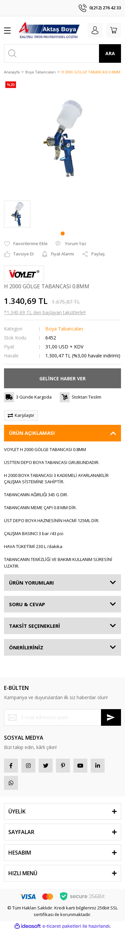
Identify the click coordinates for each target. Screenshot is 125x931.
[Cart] (113, 30)
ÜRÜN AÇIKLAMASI (32, 432)
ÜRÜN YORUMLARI (31, 582)
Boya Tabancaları (64, 329)
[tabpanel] (17, 214)
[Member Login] (95, 30)
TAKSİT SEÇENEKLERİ (34, 625)
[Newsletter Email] (62, 717)
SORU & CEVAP (27, 604)
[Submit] (111, 717)
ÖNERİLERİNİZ (26, 647)
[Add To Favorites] (26, 243)
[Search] (62, 53)
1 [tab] (63, 233)
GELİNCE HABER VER (62, 378)
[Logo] (49, 30)
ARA (110, 53)
